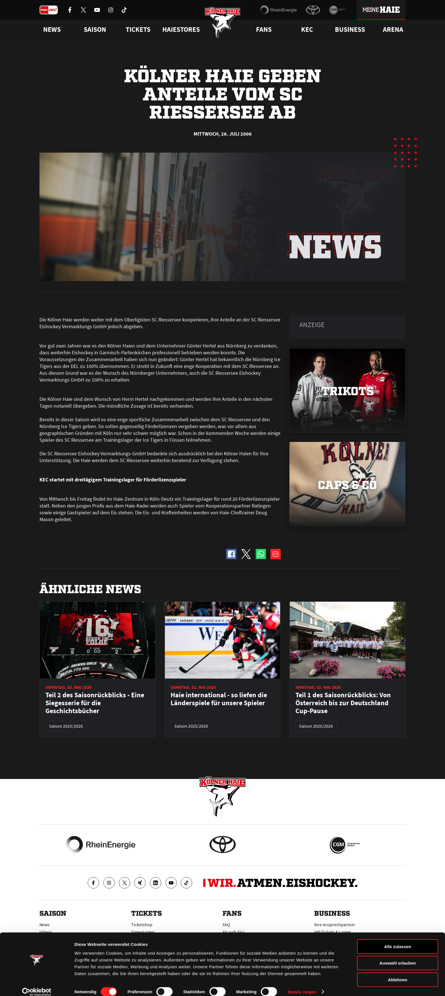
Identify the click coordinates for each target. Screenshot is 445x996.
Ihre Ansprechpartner (334, 924)
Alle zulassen (397, 939)
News (44, 924)
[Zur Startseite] (223, 23)
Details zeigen (301, 984)
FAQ (226, 924)
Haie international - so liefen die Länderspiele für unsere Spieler (219, 699)
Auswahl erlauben (397, 956)
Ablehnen (397, 972)
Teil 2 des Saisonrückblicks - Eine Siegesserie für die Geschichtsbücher (94, 703)
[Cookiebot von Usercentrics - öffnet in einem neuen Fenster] (37, 985)
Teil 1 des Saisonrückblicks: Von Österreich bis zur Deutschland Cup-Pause (343, 703)
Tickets (138, 29)
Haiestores (181, 29)
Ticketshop (141, 924)
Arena (393, 29)
